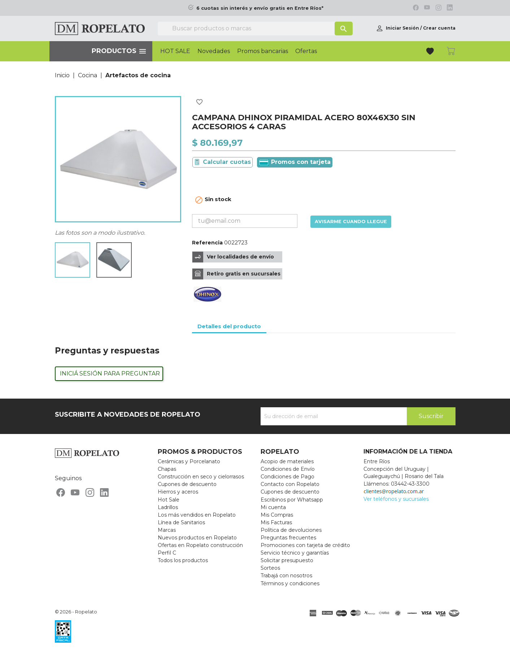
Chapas (167, 469)
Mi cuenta (273, 507)
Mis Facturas (276, 522)
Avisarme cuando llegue (351, 221)
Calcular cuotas (227, 162)
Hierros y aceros (178, 492)
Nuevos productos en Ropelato (197, 537)
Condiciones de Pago (287, 476)
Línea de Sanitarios (181, 522)
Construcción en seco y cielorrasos (201, 476)
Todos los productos (183, 560)
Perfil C (167, 553)
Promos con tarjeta (295, 162)
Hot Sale (168, 499)
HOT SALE (175, 51)
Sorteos (270, 568)
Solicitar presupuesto (287, 560)
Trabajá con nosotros (286, 575)
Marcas (167, 530)
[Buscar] (255, 28)
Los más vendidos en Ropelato (197, 515)
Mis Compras (277, 515)
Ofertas (306, 51)
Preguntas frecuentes (288, 537)
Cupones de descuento (187, 484)
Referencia (207, 243)
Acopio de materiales (287, 461)
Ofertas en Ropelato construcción (200, 545)
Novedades (213, 51)
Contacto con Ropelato (290, 484)
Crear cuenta (439, 28)
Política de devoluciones (291, 530)
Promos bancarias (262, 51)
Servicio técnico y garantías (295, 553)
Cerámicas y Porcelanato (189, 461)
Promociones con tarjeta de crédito (305, 545)
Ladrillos (168, 507)
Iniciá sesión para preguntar (110, 373)
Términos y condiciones (290, 583)
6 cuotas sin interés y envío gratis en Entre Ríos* (259, 8)
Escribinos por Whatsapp (292, 499)
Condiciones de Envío (288, 469)
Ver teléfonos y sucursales (396, 499)
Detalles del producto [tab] (229, 326)
